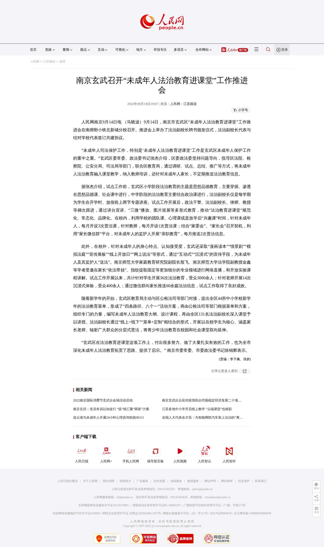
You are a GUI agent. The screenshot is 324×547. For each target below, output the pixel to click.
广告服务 (142, 481)
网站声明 (210, 481)
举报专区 (160, 49)
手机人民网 (131, 453)
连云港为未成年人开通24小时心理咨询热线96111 (108, 417)
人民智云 (204, 453)
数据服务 (193, 481)
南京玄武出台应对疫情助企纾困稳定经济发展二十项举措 (203, 400)
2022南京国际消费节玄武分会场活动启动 (103, 400)
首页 (33, 49)
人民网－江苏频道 (183, 104)
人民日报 (81, 453)
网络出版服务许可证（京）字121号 (185, 513)
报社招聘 (108, 481)
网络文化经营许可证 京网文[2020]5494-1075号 (131, 513)
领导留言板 (155, 453)
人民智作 (229, 453)
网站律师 (227, 481)
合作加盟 (159, 481)
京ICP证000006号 (221, 513)
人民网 (34, 61)
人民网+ (106, 453)
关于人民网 (90, 481)
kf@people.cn (125, 497)
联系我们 (261, 481)
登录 (284, 49)
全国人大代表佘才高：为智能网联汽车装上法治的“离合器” (205, 417)
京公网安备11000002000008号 (252, 513)
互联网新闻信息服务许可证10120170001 (103, 505)
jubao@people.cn (202, 489)
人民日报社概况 (67, 481)
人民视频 (180, 453)
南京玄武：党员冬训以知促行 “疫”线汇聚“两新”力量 (111, 409)
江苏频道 (49, 61)
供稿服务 (176, 481)
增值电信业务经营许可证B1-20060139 (156, 505)
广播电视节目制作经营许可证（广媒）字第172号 (214, 505)
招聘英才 (125, 481)
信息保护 (244, 481)
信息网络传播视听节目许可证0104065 (76, 513)
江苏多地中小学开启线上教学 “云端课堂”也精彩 (197, 409)
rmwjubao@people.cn (217, 497)
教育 (63, 61)
